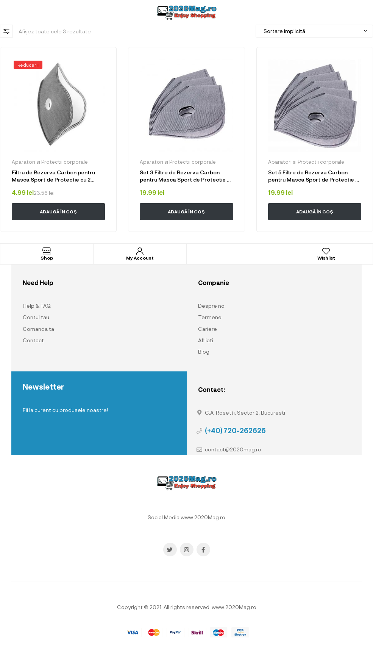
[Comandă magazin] (314, 31)
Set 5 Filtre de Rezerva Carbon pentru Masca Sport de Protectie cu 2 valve (314, 176)
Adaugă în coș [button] (58, 211)
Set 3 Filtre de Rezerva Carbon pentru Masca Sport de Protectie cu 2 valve (186, 176)
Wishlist (326, 257)
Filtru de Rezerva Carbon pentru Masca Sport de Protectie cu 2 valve (53, 176)
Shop (47, 257)
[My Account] (140, 251)
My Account (140, 257)
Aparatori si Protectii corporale (50, 162)
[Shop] (46, 251)
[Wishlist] (326, 251)
